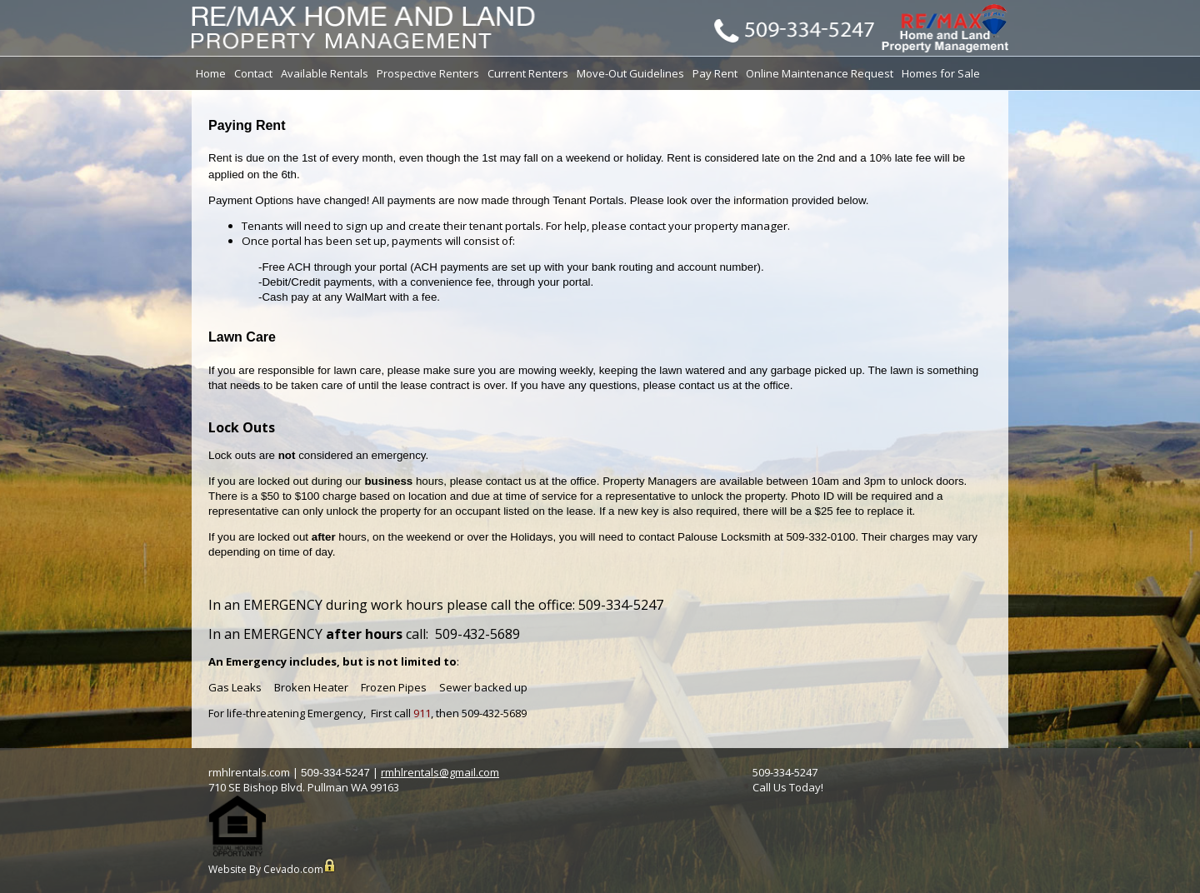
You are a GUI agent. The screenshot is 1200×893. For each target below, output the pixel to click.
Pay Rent (715, 73)
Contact (253, 73)
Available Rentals (324, 73)
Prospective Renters (428, 73)
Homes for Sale (941, 73)
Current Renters (528, 73)
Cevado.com (293, 869)
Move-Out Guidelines (630, 73)
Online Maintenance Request (819, 73)
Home (211, 73)
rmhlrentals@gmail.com (440, 772)
